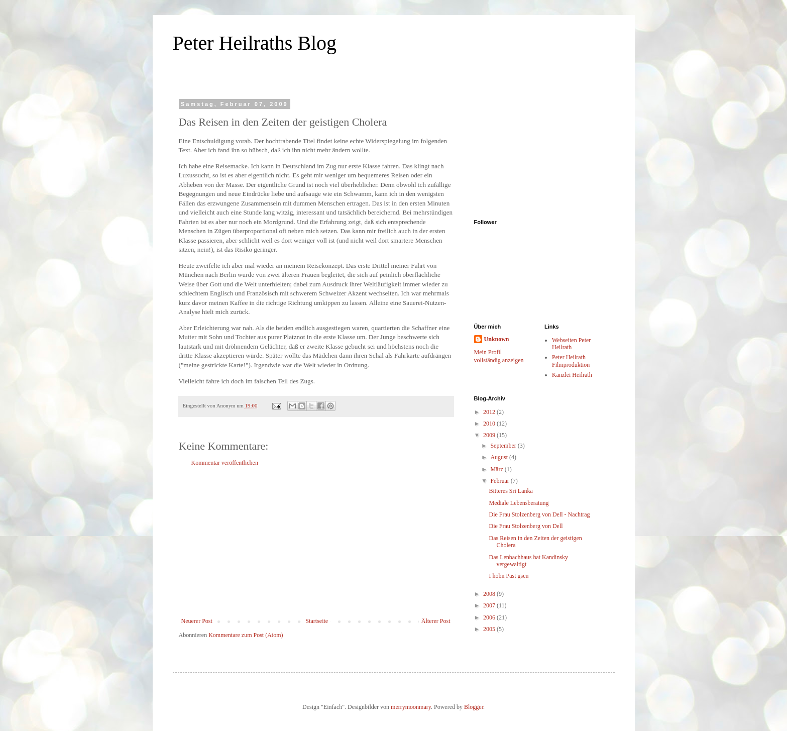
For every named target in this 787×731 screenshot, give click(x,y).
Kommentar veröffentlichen (224, 462)
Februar (500, 480)
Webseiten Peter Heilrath (571, 344)
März (497, 469)
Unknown (496, 339)
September (503, 445)
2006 (490, 617)
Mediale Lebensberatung (518, 502)
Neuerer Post (196, 620)
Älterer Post (436, 620)
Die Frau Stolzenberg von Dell (526, 526)
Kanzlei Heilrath (572, 374)
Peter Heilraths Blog (255, 43)
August (499, 457)
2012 (490, 411)
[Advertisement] (316, 542)
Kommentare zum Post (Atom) (245, 635)
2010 (490, 423)
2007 (490, 605)
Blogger (473, 706)
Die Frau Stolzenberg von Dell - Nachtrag (539, 514)
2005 (490, 629)
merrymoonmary (411, 706)
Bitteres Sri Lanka (510, 490)
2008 (490, 593)
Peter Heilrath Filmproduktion (571, 361)
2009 (490, 435)
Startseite (317, 620)
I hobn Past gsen (508, 575)
